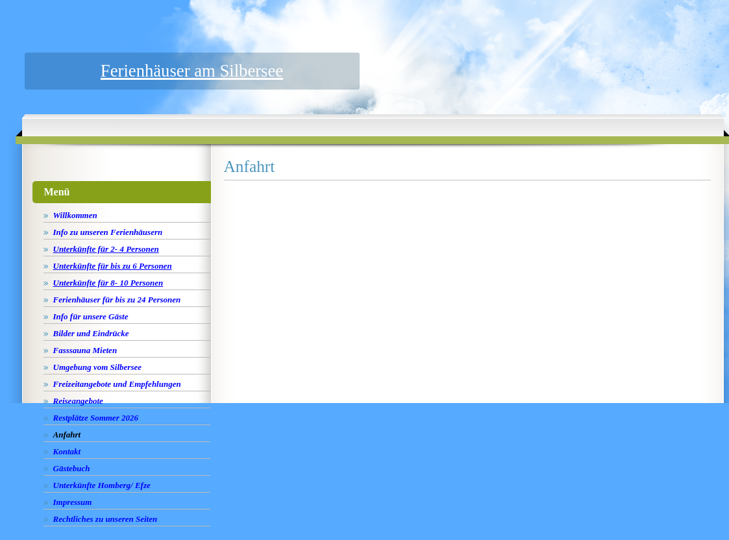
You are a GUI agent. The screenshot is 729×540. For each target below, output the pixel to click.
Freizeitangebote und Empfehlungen (117, 384)
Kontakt (67, 451)
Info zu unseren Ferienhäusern (108, 232)
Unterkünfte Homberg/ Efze (102, 485)
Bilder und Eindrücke (91, 333)
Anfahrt (67, 434)
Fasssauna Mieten (85, 350)
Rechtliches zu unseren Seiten (105, 519)
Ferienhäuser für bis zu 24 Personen (117, 299)
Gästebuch (71, 468)
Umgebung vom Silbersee (97, 367)
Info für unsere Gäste (91, 316)
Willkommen (75, 215)
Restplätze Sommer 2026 (95, 418)
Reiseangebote (78, 401)
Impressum (72, 502)
